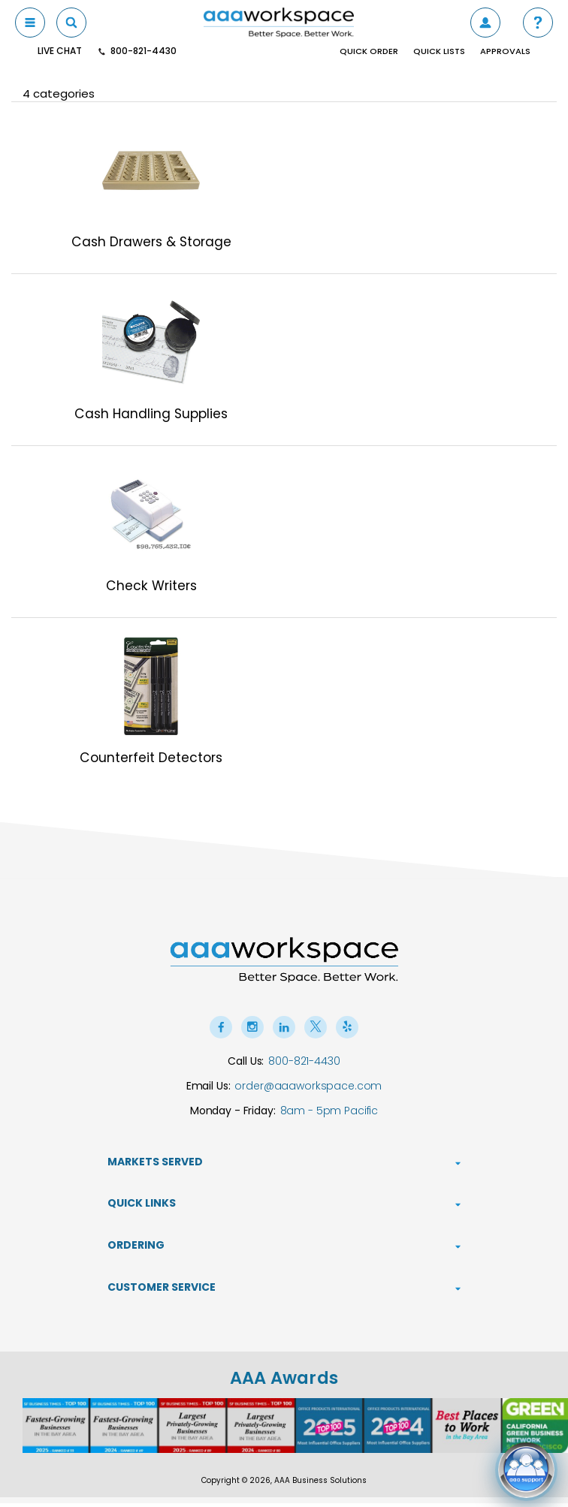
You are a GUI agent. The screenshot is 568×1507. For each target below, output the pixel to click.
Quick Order (369, 51)
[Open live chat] (526, 1465)
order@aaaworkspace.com (308, 1088)
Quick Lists (439, 51)
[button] (538, 23)
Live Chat (60, 51)
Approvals (505, 51)
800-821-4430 (304, 1063)
